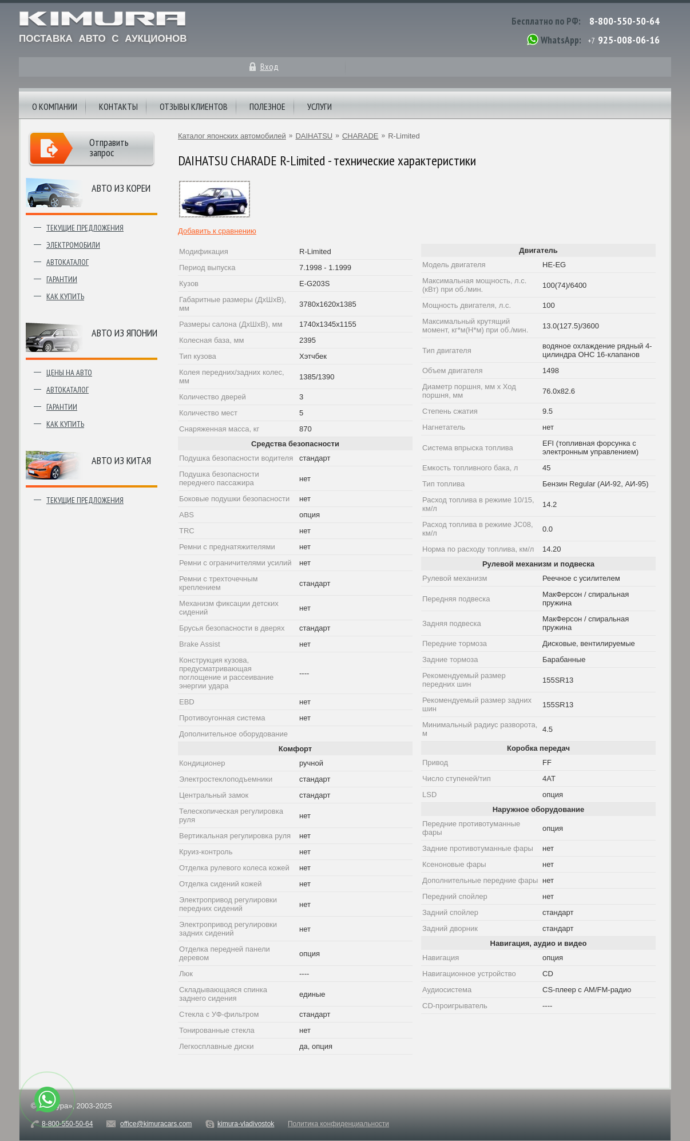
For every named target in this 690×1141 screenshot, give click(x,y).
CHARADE (360, 136)
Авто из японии (124, 332)
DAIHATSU (313, 136)
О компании (54, 106)
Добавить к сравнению (217, 231)
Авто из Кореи (121, 188)
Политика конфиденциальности (338, 1124)
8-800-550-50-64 (624, 20)
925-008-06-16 (629, 39)
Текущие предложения (85, 228)
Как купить (65, 296)
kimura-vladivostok (245, 1124)
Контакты (118, 106)
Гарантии (61, 279)
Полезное (267, 106)
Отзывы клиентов (194, 106)
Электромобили (73, 245)
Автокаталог (67, 262)
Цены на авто (69, 372)
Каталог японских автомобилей (232, 136)
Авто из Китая (121, 460)
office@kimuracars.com (156, 1124)
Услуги (319, 106)
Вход (269, 66)
